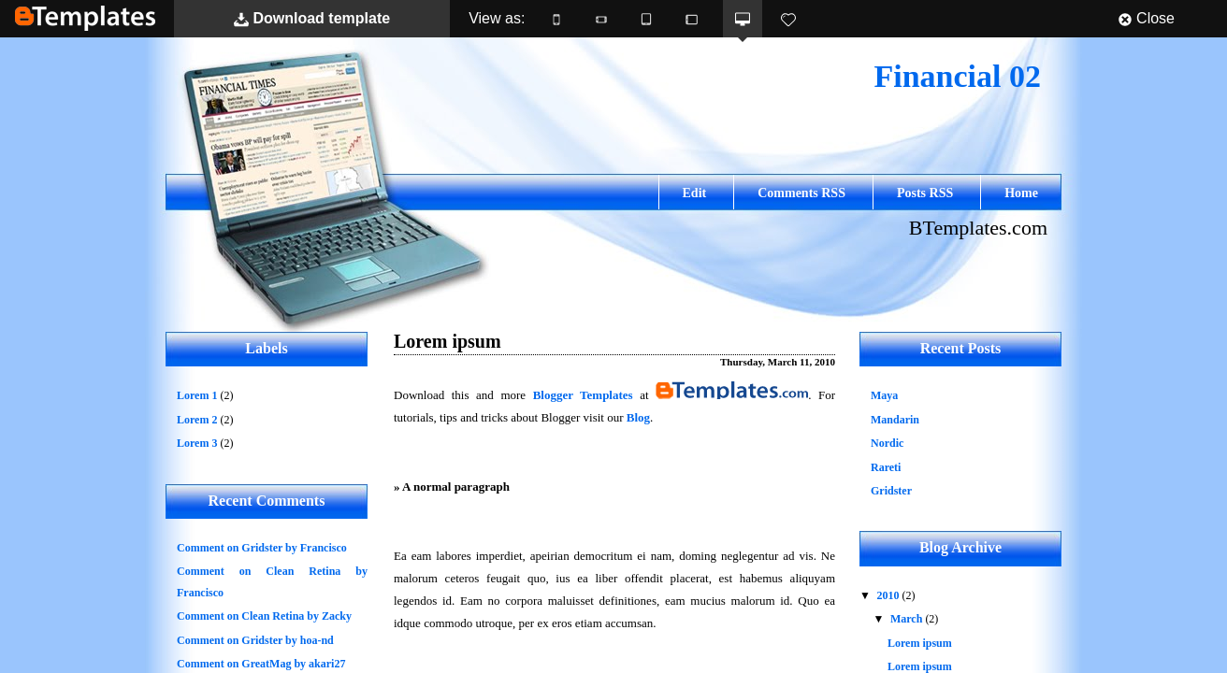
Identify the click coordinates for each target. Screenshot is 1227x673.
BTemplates (85, 18)
